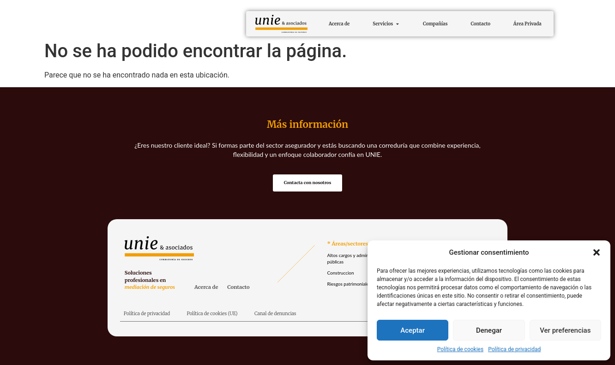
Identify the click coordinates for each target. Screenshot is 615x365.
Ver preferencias (565, 330)
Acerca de (206, 288)
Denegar (489, 330)
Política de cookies (460, 349)
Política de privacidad (514, 349)
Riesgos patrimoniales (349, 285)
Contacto (238, 288)
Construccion (340, 274)
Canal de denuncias (275, 314)
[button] (596, 252)
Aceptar (412, 330)
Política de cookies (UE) (212, 314)
